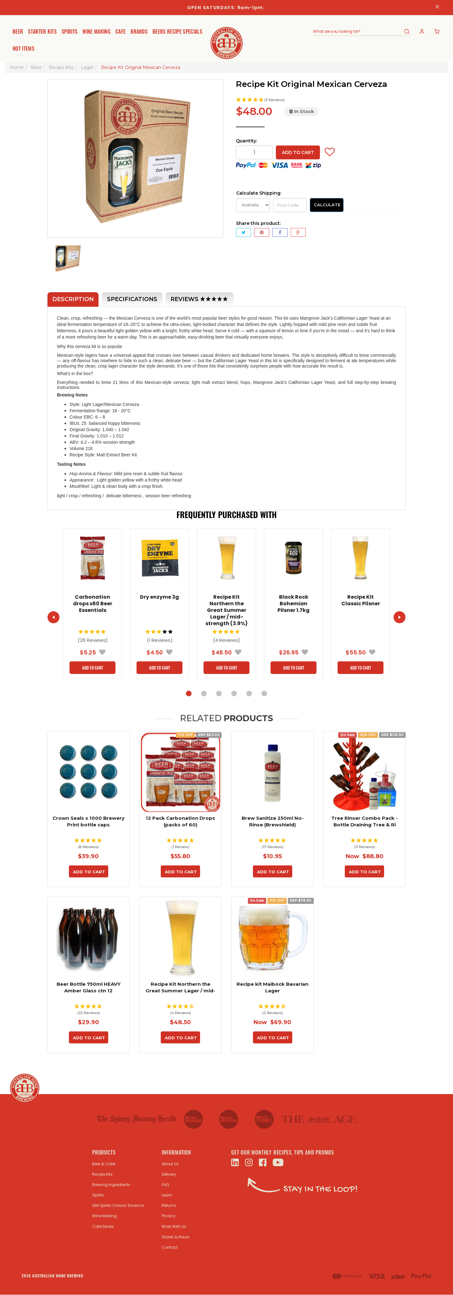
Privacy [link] (169, 1215)
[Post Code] (290, 205)
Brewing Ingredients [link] (111, 1184)
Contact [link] (170, 1247)
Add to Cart (298, 152)
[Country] (253, 205)
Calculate (327, 204)
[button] (321, 100)
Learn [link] (167, 1195)
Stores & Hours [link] (175, 1237)
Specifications (132, 299)
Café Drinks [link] (103, 1226)
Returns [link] (169, 1205)
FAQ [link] (165, 1184)
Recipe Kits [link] (102, 1174)
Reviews (199, 299)
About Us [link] (170, 1164)
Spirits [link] (98, 1195)
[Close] (437, 8)
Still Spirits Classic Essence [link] (118, 1205)
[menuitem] (243, 232)
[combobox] (358, 31)
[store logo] (226, 38)
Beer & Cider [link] (103, 1164)
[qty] (254, 152)
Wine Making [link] (104, 1215)
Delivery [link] (169, 1174)
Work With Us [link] (174, 1226)
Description (73, 299)
